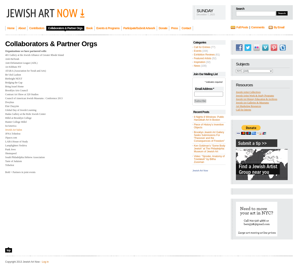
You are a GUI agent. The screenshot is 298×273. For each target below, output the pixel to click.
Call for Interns (243, 109)
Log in (45, 261)
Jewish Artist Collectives (248, 92)
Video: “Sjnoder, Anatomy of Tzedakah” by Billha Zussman (209, 159)
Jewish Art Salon (13, 129)
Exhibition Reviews (204, 54)
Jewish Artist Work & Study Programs (255, 95)
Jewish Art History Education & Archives (256, 99)
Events (198, 50)
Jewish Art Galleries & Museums (252, 102)
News (197, 65)
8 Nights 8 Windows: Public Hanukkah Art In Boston (209, 118)
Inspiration (199, 62)
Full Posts (242, 27)
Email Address (204, 88)
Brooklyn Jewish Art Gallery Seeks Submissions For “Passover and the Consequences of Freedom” (209, 136)
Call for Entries (202, 47)
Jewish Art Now (200, 170)
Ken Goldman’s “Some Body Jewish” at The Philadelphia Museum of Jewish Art (209, 148)
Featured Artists (202, 58)
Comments (257, 27)
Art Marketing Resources (248, 106)
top (9, 250)
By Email (279, 27)
